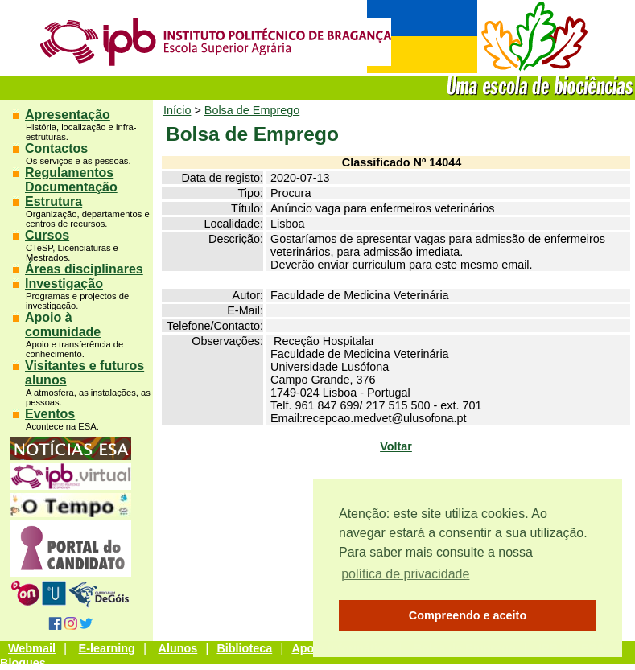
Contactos (56, 148)
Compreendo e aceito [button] (467, 615)
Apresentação (67, 114)
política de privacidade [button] (405, 574)
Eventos (50, 414)
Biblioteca (244, 648)
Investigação (64, 283)
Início (177, 110)
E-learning (107, 648)
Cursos (47, 235)
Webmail (32, 648)
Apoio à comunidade (63, 324)
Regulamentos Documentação (71, 180)
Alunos (178, 648)
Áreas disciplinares (84, 269)
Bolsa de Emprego (251, 110)
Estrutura (53, 201)
